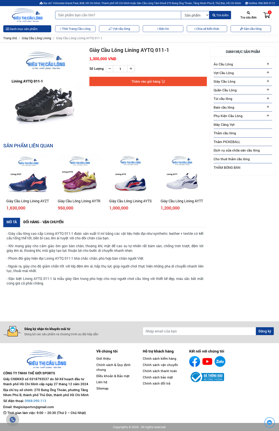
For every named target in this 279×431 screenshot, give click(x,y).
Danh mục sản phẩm (21, 29)
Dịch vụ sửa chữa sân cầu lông (237, 150)
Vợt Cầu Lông (224, 73)
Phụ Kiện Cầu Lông (228, 116)
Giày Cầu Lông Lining (36, 38)
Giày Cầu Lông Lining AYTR (79, 201)
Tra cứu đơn (248, 15)
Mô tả (12, 222)
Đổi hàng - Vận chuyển (43, 222)
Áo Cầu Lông (223, 64)
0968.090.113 (35, 401)
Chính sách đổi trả (156, 383)
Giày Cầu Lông (224, 81)
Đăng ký (265, 331)
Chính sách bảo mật (158, 377)
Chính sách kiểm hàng (159, 358)
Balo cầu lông (224, 107)
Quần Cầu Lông (225, 90)
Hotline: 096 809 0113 (260, 3)
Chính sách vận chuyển (160, 365)
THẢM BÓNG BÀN (227, 167)
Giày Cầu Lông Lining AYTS (130, 201)
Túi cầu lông (223, 98)
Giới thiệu (103, 358)
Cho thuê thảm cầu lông (232, 159)
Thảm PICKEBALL (227, 142)
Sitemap (102, 388)
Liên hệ (101, 382)
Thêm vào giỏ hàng (148, 81)
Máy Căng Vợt (224, 124)
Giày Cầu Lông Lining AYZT (27, 201)
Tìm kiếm (221, 15)
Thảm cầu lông (225, 133)
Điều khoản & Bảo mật (112, 376)
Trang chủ (10, 38)
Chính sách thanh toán (160, 371)
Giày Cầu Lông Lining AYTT (182, 201)
